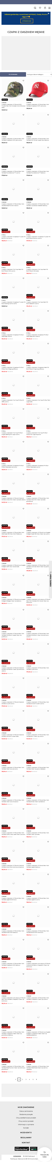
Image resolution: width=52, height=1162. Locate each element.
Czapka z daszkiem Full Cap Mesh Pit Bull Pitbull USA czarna (12, 270)
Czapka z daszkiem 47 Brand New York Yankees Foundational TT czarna (13, 172)
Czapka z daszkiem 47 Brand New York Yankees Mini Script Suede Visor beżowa (37, 139)
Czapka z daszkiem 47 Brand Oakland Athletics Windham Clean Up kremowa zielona (13, 669)
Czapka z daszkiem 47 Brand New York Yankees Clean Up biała (37, 833)
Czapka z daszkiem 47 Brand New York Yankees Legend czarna (37, 899)
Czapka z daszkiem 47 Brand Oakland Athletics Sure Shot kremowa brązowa (13, 866)
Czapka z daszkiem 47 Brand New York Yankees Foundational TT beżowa (37, 172)
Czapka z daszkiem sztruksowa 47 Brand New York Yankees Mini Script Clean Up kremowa (38, 601)
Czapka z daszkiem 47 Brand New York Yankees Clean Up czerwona (13, 768)
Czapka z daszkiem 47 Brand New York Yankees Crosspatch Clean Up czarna (37, 998)
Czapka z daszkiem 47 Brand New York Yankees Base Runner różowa (13, 204)
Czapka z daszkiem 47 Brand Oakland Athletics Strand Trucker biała (13, 735)
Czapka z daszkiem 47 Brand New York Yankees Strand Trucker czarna (37, 702)
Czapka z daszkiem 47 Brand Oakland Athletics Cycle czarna (13, 702)
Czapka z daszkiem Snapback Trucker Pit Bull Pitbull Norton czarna (38, 237)
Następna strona (36, 1079)
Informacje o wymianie (26, 1124)
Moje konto (26, 1133)
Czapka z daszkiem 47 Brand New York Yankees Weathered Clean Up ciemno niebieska (37, 1068)
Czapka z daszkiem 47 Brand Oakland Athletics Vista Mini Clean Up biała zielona (14, 498)
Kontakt (26, 1128)
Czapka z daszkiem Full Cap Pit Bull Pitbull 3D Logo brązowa (36, 433)
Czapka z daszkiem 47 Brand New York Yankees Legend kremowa (13, 899)
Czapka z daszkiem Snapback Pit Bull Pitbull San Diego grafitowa (13, 368)
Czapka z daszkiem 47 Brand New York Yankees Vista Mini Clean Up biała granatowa (37, 499)
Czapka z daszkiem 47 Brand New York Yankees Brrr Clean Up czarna (37, 735)
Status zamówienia (26, 1111)
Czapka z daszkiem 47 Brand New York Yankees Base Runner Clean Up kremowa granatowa (13, 1068)
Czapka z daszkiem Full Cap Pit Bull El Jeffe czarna (13, 400)
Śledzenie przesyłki (26, 1114)
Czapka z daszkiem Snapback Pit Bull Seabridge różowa (13, 335)
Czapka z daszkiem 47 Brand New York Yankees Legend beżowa (37, 866)
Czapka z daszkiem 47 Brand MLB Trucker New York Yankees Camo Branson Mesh (14, 106)
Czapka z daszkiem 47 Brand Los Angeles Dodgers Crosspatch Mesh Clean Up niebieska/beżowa (38, 1033)
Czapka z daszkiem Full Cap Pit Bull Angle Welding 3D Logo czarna (12, 433)
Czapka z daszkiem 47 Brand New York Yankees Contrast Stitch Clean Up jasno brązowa (37, 566)
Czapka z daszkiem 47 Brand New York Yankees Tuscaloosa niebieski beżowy (37, 204)
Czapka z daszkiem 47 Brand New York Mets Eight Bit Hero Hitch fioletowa (13, 533)
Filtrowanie (13, 74)
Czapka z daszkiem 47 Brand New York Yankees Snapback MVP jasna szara (13, 139)
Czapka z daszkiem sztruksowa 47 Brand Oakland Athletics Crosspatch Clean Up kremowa (38, 965)
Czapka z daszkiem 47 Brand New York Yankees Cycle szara (37, 668)
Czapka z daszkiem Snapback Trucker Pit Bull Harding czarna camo (14, 302)
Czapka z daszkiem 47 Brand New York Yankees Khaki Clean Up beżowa (37, 800)
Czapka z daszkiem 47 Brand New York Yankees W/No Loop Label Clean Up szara (13, 833)
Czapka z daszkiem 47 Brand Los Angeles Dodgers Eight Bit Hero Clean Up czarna (38, 533)
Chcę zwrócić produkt (26, 1121)
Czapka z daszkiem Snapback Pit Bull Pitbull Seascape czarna (37, 466)
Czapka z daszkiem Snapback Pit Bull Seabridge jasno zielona (37, 335)
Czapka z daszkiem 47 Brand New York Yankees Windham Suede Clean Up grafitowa (13, 635)
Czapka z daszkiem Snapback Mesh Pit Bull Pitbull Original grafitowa (37, 368)
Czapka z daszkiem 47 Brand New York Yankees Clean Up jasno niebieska (37, 768)
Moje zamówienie (26, 1107)
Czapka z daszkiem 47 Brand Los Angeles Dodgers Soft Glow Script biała (13, 565)
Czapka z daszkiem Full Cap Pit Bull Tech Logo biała (38, 400)
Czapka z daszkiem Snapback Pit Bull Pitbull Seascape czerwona (13, 466)
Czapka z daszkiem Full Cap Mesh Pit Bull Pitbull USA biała (37, 270)
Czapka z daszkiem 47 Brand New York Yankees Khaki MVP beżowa (13, 931)
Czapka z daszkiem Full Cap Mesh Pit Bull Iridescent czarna (37, 302)
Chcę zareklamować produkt (26, 1118)
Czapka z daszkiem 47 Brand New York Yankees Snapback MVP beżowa (13, 964)
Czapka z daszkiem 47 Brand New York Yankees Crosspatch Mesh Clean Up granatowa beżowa (13, 1033)
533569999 (17, 1156)
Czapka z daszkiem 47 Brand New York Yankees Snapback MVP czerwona (37, 105)
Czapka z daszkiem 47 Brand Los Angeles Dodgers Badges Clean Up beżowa (13, 600)
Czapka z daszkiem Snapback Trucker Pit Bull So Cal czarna (14, 237)
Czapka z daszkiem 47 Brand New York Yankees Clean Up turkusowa (13, 800)
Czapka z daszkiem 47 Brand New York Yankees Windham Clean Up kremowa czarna (37, 635)
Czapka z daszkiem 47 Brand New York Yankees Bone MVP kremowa (37, 931)
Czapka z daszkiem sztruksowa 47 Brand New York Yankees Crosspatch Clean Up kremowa (13, 999)
